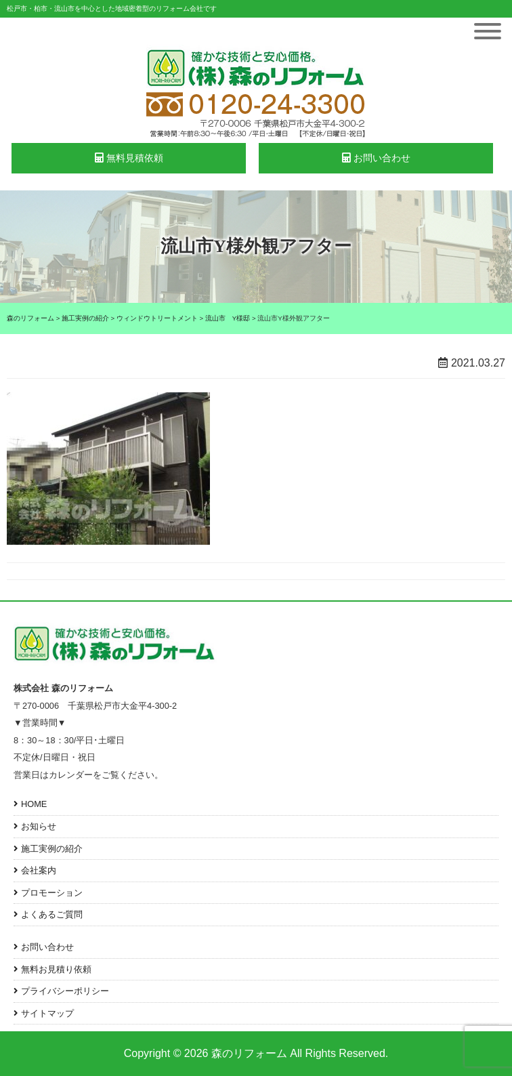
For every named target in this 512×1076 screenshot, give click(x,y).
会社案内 (38, 870)
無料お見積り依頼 (56, 969)
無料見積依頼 (129, 157)
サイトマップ (47, 1013)
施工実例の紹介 (52, 849)
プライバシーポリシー (65, 991)
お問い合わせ (376, 157)
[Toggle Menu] (487, 31)
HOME (34, 804)
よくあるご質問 (52, 914)
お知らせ (38, 826)
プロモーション (52, 893)
